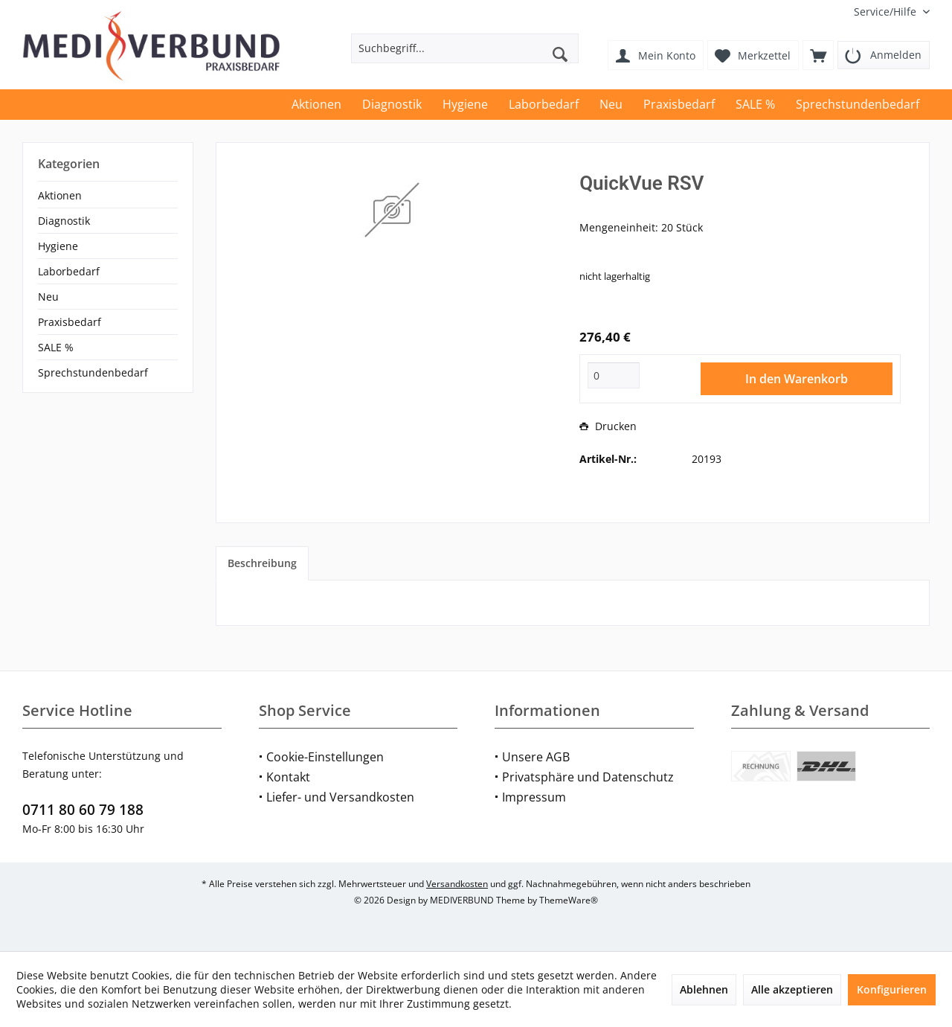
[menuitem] (886, 11)
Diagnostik (64, 221)
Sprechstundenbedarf (93, 372)
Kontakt (288, 777)
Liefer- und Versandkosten (340, 797)
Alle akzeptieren (792, 989)
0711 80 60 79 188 (83, 809)
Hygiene (58, 246)
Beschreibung (262, 563)
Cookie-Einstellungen (325, 757)
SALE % (56, 347)
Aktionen (60, 195)
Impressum (534, 797)
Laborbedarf (69, 271)
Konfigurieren (892, 989)
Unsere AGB (536, 757)
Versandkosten (457, 883)
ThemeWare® (568, 900)
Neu (48, 296)
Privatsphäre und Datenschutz (588, 777)
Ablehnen (704, 989)
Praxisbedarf (69, 322)
